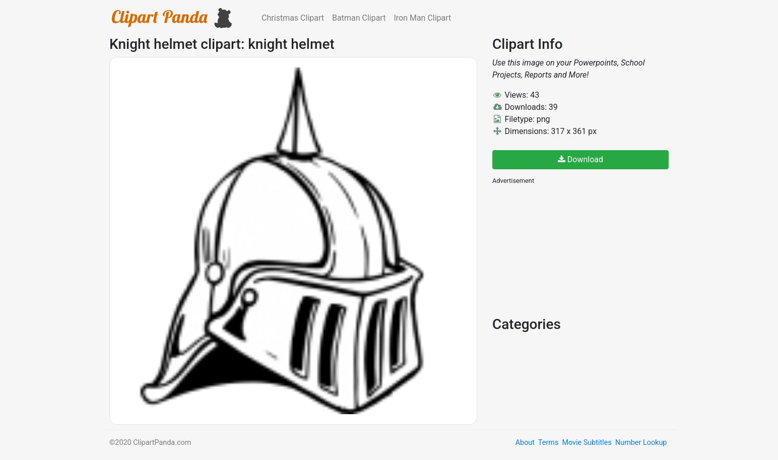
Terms (548, 442)
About (525, 442)
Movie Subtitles (586, 442)
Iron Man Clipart (422, 18)
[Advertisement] (567, 249)
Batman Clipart (358, 18)
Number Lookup (641, 442)
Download (580, 159)
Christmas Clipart (293, 18)
